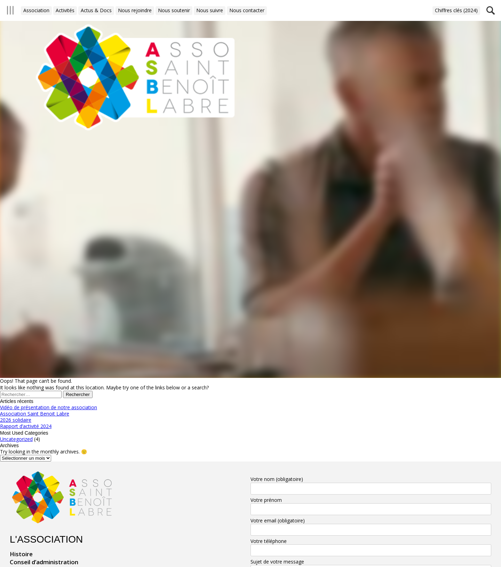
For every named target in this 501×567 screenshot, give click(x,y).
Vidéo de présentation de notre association (48, 407)
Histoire (21, 554)
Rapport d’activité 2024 (25, 426)
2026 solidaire (15, 420)
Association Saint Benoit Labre (34, 413)
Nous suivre (209, 10)
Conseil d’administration (44, 562)
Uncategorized (16, 439)
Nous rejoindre (135, 10)
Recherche (490, 10)
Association (36, 10)
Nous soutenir (174, 10)
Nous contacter (246, 10)
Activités (65, 10)
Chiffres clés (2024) (456, 10)
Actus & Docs (96, 10)
